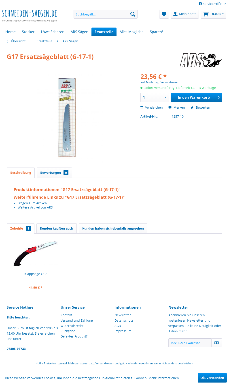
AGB (117, 326)
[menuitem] (106, 14)
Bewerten (200, 107)
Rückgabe (68, 331)
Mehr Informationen (163, 378)
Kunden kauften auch (56, 228)
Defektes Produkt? (74, 336)
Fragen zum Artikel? (30, 203)
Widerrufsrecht (72, 326)
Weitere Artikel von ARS (33, 207)
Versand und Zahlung (77, 320)
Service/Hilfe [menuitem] (211, 4)
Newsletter (122, 315)
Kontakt (66, 315)
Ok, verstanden (212, 378)
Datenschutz (123, 320)
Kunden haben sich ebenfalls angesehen (113, 228)
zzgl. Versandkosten (166, 82)
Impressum (122, 331)
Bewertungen (54, 172)
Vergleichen (151, 107)
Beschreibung (20, 172)
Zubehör (20, 228)
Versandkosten (104, 363)
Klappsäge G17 (35, 274)
